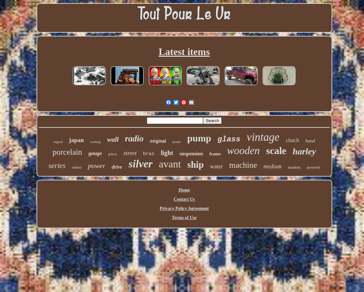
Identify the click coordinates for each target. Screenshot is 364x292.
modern (294, 167)
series (57, 166)
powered (313, 167)
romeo (76, 167)
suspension (191, 153)
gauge (95, 153)
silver (140, 164)
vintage (263, 137)
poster (176, 142)
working (95, 142)
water (216, 166)
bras (149, 154)
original (158, 141)
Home (184, 190)
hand (310, 140)
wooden (243, 150)
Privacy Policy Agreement (184, 208)
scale (276, 150)
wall (113, 139)
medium (273, 166)
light (167, 152)
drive (117, 167)
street (130, 153)
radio (134, 138)
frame (215, 154)
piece (112, 154)
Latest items (184, 51)
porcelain (67, 152)
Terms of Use (184, 217)
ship (195, 164)
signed (58, 142)
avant (170, 164)
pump (199, 138)
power (96, 166)
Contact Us (184, 199)
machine (243, 165)
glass (228, 139)
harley (304, 151)
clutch (292, 140)
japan (76, 140)
